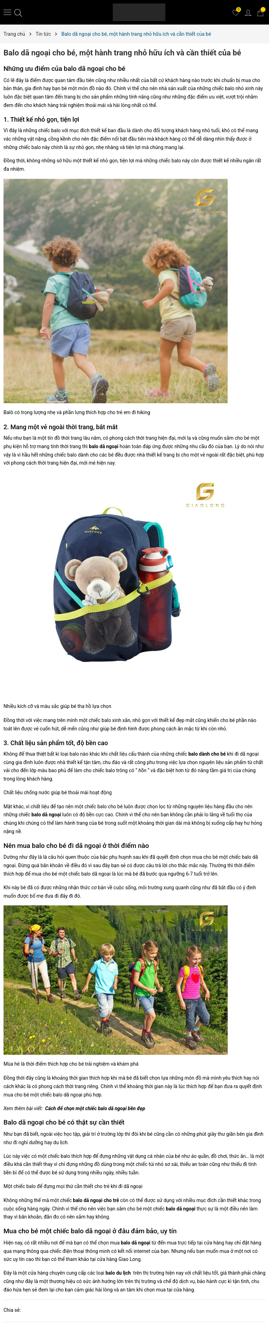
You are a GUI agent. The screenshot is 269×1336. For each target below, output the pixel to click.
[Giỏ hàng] (260, 12)
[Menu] (7, 12)
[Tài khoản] (248, 12)
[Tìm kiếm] (18, 12)
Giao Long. (130, 1259)
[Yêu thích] (235, 12)
